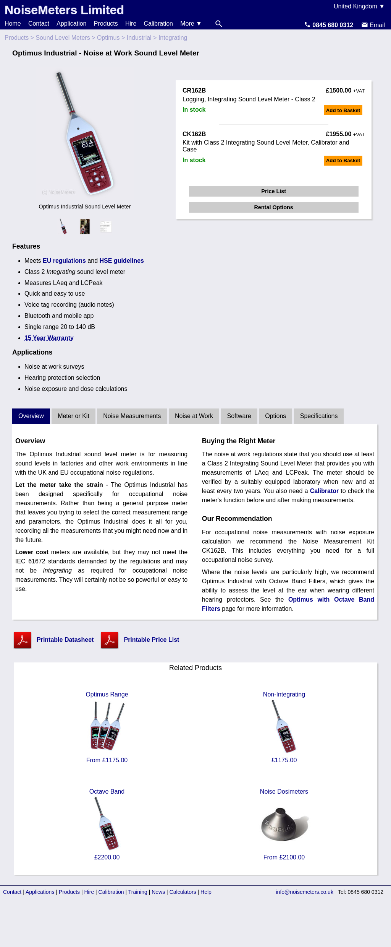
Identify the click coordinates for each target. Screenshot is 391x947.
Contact (38, 23)
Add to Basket (343, 110)
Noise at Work (194, 416)
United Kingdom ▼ (359, 6)
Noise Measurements (132, 416)
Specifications (319, 416)
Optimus (108, 37)
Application (71, 23)
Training (137, 892)
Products (106, 23)
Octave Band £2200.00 (107, 824)
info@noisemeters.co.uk (304, 892)
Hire (130, 23)
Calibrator (324, 491)
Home (13, 23)
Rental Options (273, 207)
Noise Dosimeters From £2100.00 (284, 824)
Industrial (139, 37)
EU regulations (64, 260)
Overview (31, 416)
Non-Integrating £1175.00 (284, 727)
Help (206, 892)
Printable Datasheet (65, 639)
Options (275, 416)
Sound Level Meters (63, 37)
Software (239, 416)
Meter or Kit (73, 416)
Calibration (158, 23)
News (158, 892)
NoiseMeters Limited (64, 10)
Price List (273, 191)
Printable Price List (151, 639)
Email (373, 25)
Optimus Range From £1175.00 (107, 727)
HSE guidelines (122, 260)
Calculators (183, 892)
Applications (40, 892)
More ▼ (191, 23)
